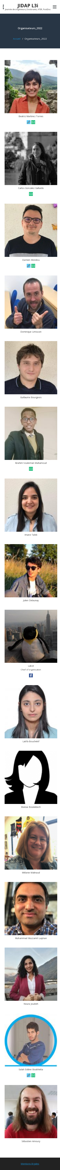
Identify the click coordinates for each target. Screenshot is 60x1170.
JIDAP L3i (27, 5)
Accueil (16, 38)
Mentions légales (30, 1163)
